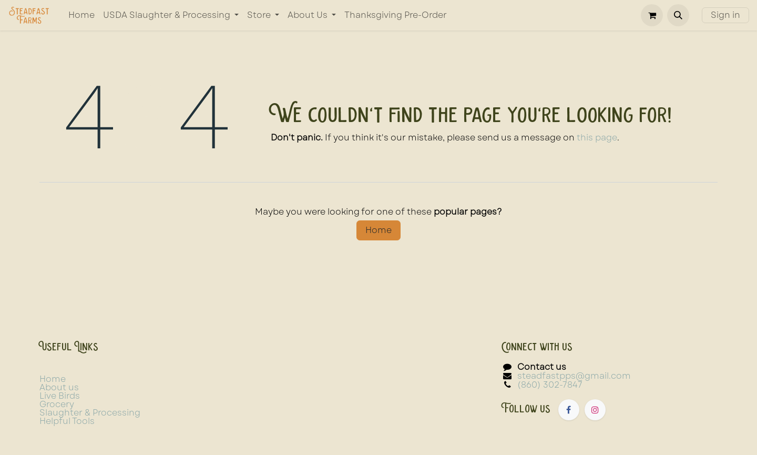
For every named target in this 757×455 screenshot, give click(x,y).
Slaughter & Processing (89, 413)
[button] (678, 15)
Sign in (725, 15)
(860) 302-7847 (549, 385)
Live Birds (59, 396)
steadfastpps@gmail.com (574, 376)
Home (378, 230)
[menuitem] (81, 15)
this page (597, 138)
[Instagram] (595, 409)
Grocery (56, 404)
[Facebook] (568, 409)
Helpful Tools (67, 421)
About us (59, 387)
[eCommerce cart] (652, 15)
